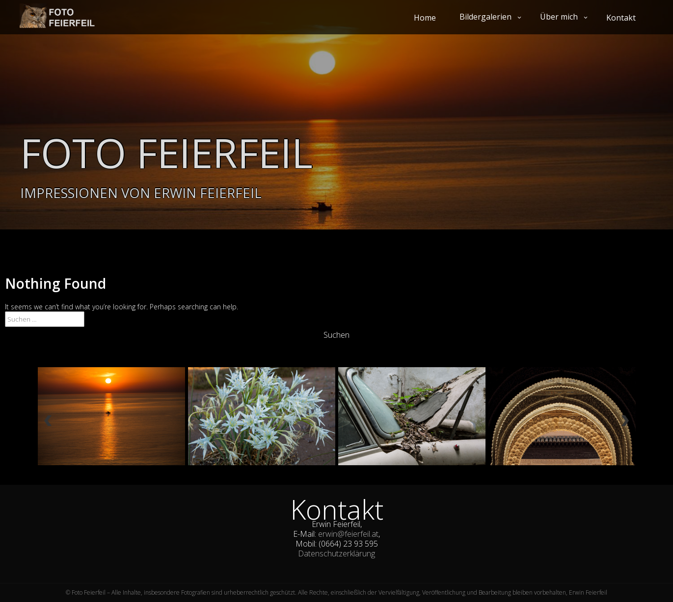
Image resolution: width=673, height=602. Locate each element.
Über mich (559, 16)
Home (425, 17)
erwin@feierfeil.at (348, 533)
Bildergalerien (485, 16)
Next (625, 423)
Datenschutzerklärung (336, 553)
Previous (47, 423)
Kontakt (621, 17)
